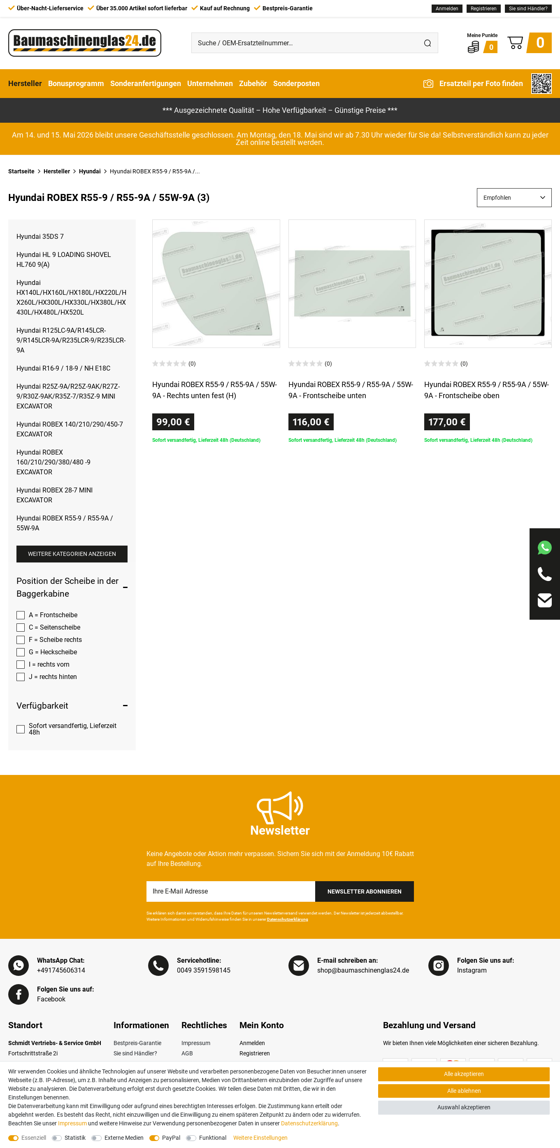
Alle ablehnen (464, 1090)
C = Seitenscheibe (54, 627)
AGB (187, 1053)
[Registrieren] (484, 9)
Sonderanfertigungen (145, 83)
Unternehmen (210, 83)
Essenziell (33, 1137)
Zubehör (253, 83)
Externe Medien (124, 1137)
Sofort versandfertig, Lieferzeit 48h (72, 729)
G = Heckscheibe (53, 652)
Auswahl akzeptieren (463, 1107)
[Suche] (428, 43)
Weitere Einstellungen (260, 1137)
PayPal (171, 1137)
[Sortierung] (514, 197)
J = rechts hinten (53, 677)
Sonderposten (296, 83)
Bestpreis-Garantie (137, 1043)
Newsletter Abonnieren (365, 891)
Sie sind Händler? (528, 9)
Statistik (75, 1137)
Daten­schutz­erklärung (309, 1123)
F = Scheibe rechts (55, 640)
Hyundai (90, 171)
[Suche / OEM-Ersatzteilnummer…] (305, 43)
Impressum (195, 1043)
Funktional (212, 1137)
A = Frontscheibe (53, 615)
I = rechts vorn (49, 664)
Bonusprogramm (76, 83)
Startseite (21, 171)
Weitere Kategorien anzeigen (72, 554)
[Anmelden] (447, 9)
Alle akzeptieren (464, 1074)
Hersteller (25, 83)
